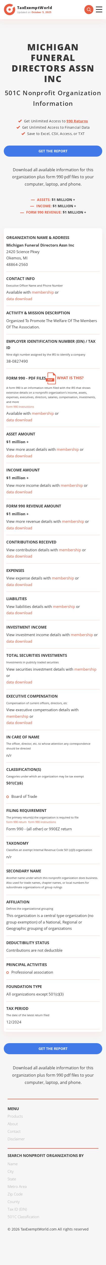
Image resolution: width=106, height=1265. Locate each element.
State (12, 1178)
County (14, 1201)
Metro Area (17, 1186)
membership (43, 292)
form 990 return (16, 822)
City (11, 1171)
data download (19, 298)
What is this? (65, 377)
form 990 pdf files (62, 177)
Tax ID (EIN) (17, 1209)
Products (15, 1116)
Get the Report (53, 151)
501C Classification (23, 1216)
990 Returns (77, 121)
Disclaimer (16, 1138)
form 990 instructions (20, 406)
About (13, 1123)
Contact (14, 1131)
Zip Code (15, 1193)
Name (13, 1163)
